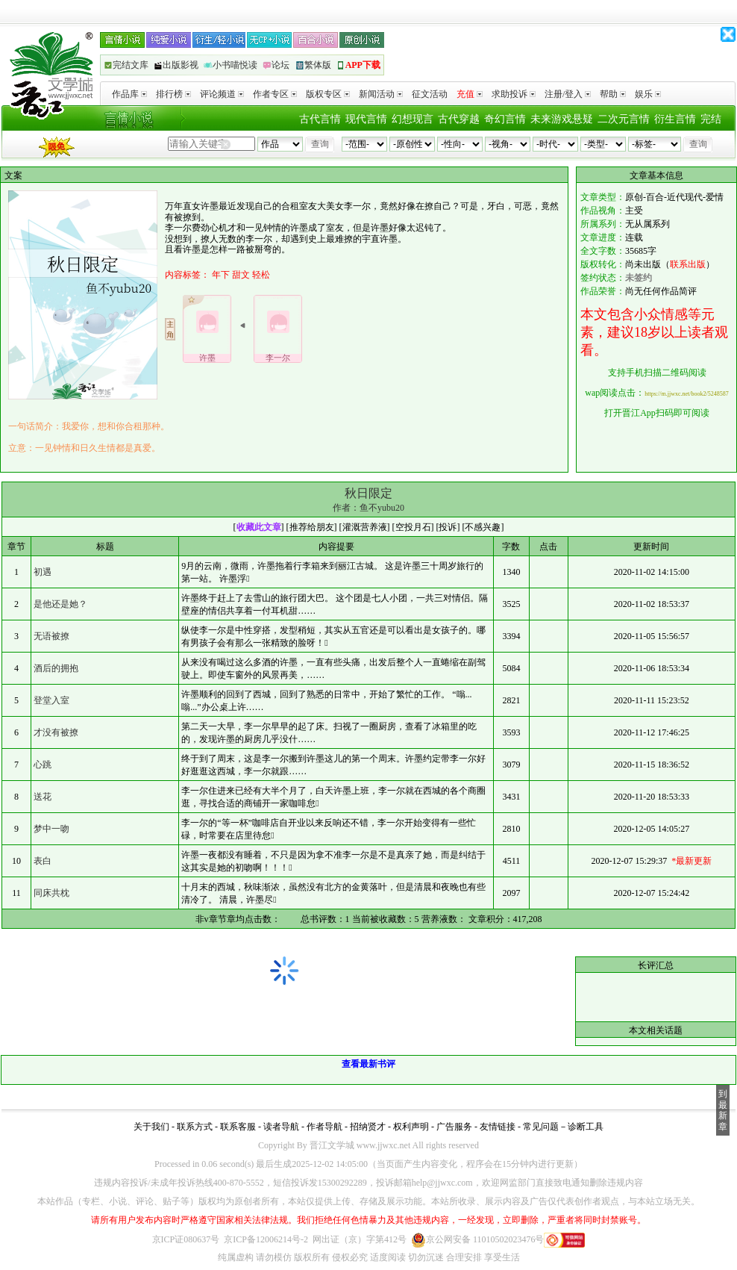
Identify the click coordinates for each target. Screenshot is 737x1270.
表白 (42, 861)
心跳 (42, 764)
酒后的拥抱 (56, 668)
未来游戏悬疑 (561, 119)
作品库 (129, 94)
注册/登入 (568, 94)
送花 (42, 796)
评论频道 (222, 94)
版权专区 (328, 94)
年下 (221, 275)
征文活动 (430, 94)
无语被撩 (51, 636)
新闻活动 (381, 94)
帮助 (613, 94)
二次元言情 (624, 119)
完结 (710, 119)
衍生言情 (675, 119)
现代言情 (366, 119)
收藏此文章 (258, 527)
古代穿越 (459, 119)
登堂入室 (51, 700)
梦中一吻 (51, 829)
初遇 (42, 572)
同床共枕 (51, 893)
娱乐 (648, 94)
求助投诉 (514, 94)
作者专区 (275, 94)
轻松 (261, 275)
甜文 (241, 275)
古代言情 (320, 119)
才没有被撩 (56, 732)
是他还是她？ (60, 604)
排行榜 (173, 94)
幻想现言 (412, 119)
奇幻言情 (505, 119)
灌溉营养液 (364, 527)
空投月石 (413, 527)
